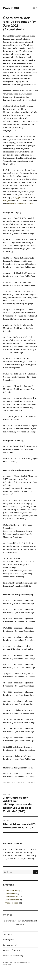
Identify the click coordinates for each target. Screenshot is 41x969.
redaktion (6, 782)
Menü (34, 8)
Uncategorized (11, 903)
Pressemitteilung (12, 891)
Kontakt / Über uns (11, 950)
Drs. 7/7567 (16, 198)
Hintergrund (8, 940)
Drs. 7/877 (7, 201)
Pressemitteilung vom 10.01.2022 (21, 204)
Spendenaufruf (9, 945)
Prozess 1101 (11, 8)
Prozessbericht (29, 782)
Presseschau (10, 894)
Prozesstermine (12, 900)
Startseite (7, 934)
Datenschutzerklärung (13, 956)
